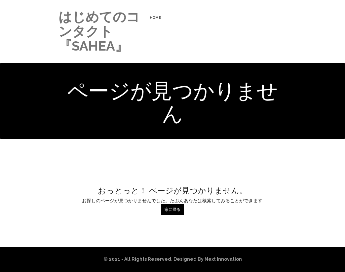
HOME (155, 18)
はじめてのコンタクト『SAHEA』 (99, 31)
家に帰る (172, 209)
